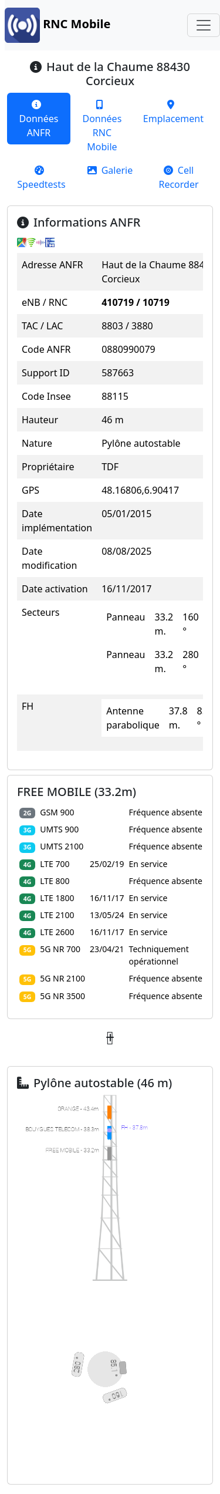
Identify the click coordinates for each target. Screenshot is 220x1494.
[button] (110, 1037)
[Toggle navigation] (203, 25)
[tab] (38, 118)
